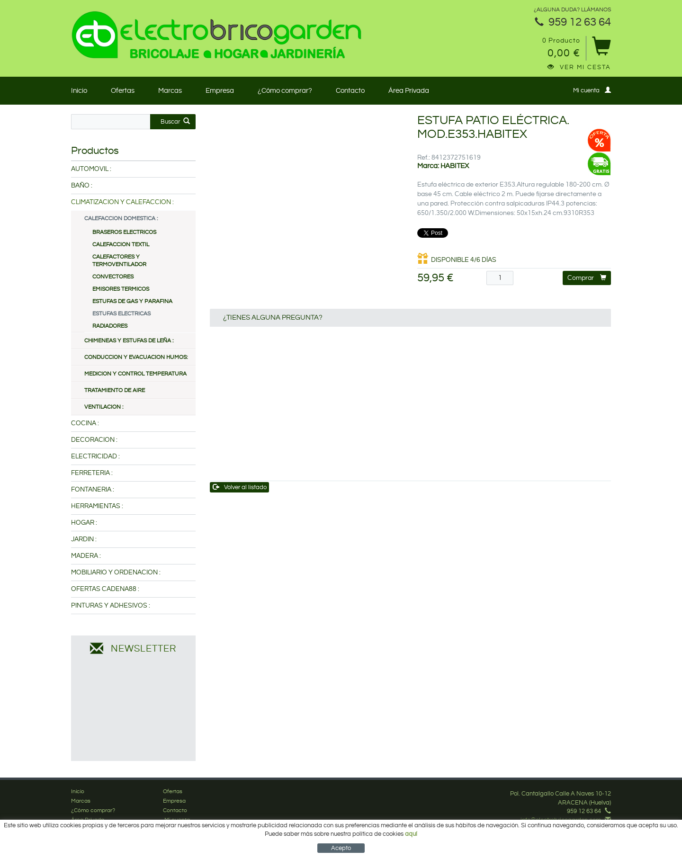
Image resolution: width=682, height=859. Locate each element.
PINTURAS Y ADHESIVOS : (110, 605)
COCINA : (85, 423)
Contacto (350, 90)
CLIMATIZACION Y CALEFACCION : (122, 202)
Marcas (170, 90)
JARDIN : (84, 539)
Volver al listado (240, 487)
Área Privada (408, 90)
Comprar (586, 277)
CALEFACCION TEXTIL (120, 245)
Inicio (79, 90)
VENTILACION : (103, 407)
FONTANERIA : (92, 489)
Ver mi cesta (579, 67)
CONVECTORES (113, 277)
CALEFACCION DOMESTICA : (121, 218)
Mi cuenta (592, 90)
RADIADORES (109, 326)
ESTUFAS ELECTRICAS (121, 314)
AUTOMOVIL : (91, 169)
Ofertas (123, 90)
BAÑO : (81, 185)
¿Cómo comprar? (285, 90)
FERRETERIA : (92, 473)
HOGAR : (84, 522)
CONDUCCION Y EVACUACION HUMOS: (136, 357)
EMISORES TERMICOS (120, 289)
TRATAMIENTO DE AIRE (114, 390)
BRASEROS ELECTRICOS (124, 232)
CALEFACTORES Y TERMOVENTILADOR (119, 261)
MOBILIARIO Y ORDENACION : (116, 572)
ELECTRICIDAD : (95, 456)
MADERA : (86, 556)
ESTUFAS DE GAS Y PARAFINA (132, 301)
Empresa (220, 90)
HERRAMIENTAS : (97, 506)
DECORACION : (94, 440)
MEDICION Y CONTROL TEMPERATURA (135, 374)
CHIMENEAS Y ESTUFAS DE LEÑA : (128, 341)
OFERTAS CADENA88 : (105, 589)
